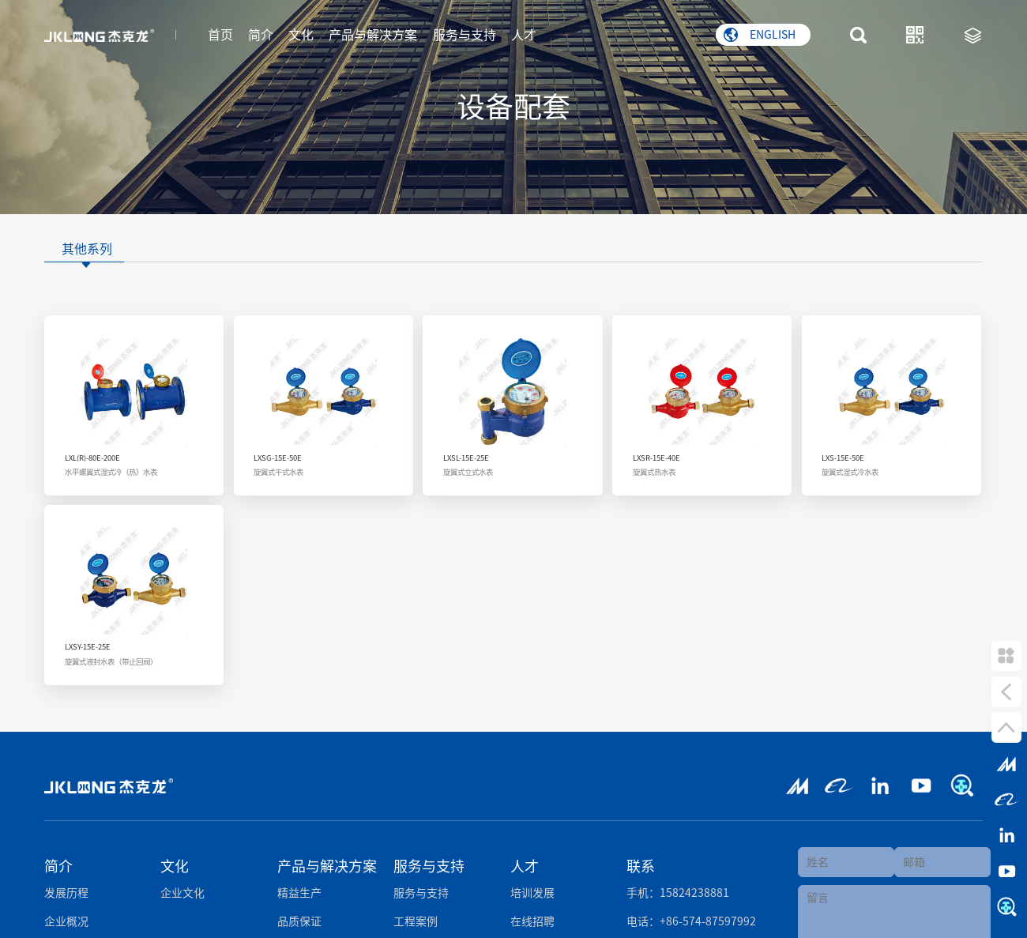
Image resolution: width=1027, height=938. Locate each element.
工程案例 (415, 916)
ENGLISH (760, 34)
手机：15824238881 (677, 888)
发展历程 (66, 888)
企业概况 (66, 916)
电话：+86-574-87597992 (691, 916)
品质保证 (299, 916)
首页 (220, 34)
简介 (260, 34)
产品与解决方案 (373, 34)
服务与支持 (464, 34)
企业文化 (182, 888)
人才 (523, 34)
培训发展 (532, 888)
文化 (301, 34)
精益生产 (299, 888)
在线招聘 (532, 916)
